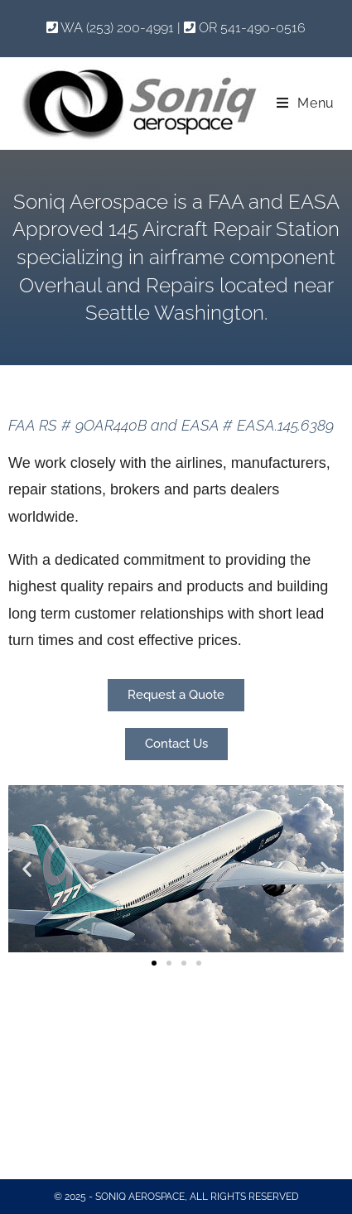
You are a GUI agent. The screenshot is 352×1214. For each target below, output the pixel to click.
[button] (27, 868)
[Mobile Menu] (306, 103)
